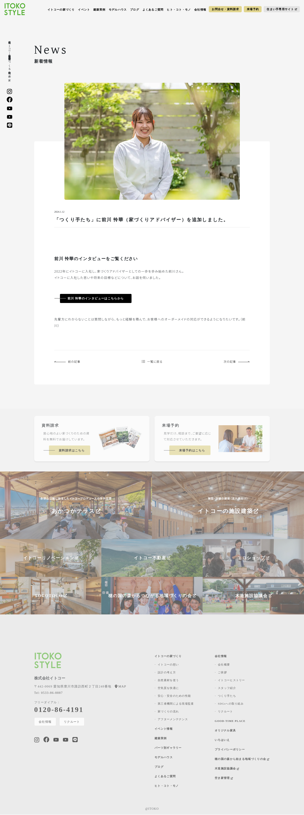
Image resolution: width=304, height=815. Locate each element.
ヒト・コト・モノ (179, 9)
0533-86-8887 (48, 693)
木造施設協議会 (227, 769)
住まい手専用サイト (282, 9)
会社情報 (200, 9)
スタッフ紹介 (227, 688)
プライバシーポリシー (230, 750)
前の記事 (68, 362)
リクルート (72, 722)
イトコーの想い (168, 665)
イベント (84, 9)
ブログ (134, 9)
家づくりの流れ (168, 712)
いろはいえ (222, 740)
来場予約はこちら (192, 451)
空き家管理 (224, 778)
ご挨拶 (222, 673)
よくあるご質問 (153, 9)
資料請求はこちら (72, 451)
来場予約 (253, 9)
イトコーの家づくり (61, 9)
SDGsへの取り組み (231, 704)
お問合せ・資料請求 (225, 9)
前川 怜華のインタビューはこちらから (96, 298)
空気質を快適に (168, 688)
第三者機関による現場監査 (176, 704)
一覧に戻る (152, 362)
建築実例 (99, 9)
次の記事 (236, 362)
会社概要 (224, 665)
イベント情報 (164, 729)
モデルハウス (118, 9)
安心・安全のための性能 (174, 696)
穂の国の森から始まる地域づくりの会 (242, 759)
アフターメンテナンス (173, 719)
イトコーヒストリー (231, 680)
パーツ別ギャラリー (168, 748)
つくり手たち (227, 696)
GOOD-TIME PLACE (230, 721)
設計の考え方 (167, 673)
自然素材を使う (168, 680)
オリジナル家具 (225, 731)
